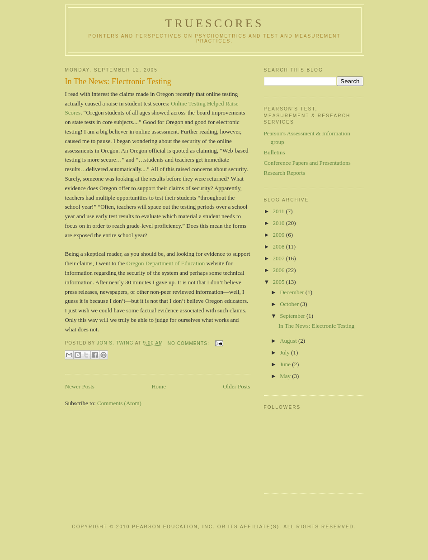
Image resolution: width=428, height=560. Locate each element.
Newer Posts (79, 386)
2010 (279, 223)
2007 (279, 258)
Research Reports (284, 172)
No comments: (189, 343)
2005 (279, 281)
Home (158, 386)
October (290, 304)
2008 (279, 246)
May (286, 376)
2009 (279, 234)
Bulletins (274, 152)
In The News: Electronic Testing (118, 81)
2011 (279, 211)
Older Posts (236, 386)
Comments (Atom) (119, 403)
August (289, 340)
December (293, 292)
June (286, 364)
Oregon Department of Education (166, 263)
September (293, 315)
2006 (279, 270)
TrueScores (214, 23)
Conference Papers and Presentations (307, 162)
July (285, 352)
